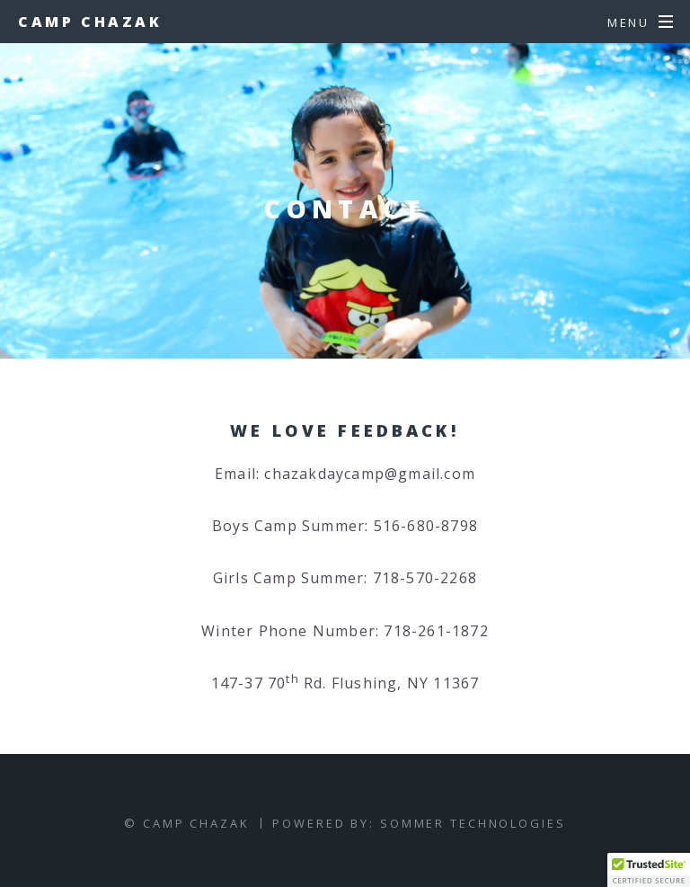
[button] (648, 870)
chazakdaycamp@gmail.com (369, 473)
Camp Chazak (90, 21)
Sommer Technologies (473, 823)
